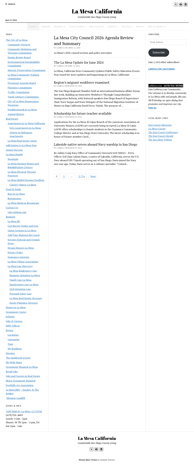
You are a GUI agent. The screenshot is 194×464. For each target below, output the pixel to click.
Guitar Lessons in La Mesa (22, 230)
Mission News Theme (88, 460)
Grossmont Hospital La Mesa (22, 367)
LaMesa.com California (161, 69)
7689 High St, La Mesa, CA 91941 (24, 411)
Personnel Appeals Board (22, 83)
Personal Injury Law (20, 293)
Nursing (10, 353)
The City (125, 26)
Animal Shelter (16, 114)
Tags (10, 344)
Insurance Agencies (18, 257)
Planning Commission (20, 87)
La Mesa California (97, 11)
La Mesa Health (14, 154)
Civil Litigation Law (20, 289)
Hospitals (13, 159)
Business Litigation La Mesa (24, 275)
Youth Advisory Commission (23, 96)
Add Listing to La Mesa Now (21, 145)
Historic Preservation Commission (26, 70)
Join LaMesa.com (17, 212)
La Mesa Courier (157, 128)
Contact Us (12, 207)
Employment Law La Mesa (23, 284)
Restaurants (14, 198)
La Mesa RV (14, 221)
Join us (152, 107)
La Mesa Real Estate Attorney (25, 298)
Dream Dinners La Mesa (21, 248)
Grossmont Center (16, 312)
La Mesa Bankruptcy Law (23, 270)
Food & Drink (76, 26)
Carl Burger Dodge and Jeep (23, 226)
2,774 (81, 176)
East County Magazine (160, 125)
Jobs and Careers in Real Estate (23, 376)
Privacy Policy (15, 252)
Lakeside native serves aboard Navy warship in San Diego (95, 144)
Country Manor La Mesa (22, 184)
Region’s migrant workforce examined (81, 82)
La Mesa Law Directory (20, 266)
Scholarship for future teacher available (83, 113)
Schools (10, 316)
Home (32, 26)
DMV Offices (13, 325)
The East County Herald (160, 136)
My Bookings (15, 348)
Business (58, 26)
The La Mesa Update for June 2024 (78, 62)
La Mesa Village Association (23, 261)
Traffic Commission (18, 92)
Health (111, 26)
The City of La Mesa (16, 40)
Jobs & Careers (155, 26)
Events (9, 330)
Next (93, 176)
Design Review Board (19, 57)
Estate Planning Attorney (23, 302)
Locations (13, 335)
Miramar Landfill (15, 398)
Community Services (19, 44)
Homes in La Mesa (16, 307)
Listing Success (14, 150)
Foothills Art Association (19, 385)
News (139, 26)
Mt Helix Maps (14, 362)
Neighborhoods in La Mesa (22, 109)
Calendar (45, 26)
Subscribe (159, 52)
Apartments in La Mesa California (26, 123)
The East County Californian (163, 132)
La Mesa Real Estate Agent (22, 140)
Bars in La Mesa (16, 194)
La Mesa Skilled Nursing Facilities (26, 180)
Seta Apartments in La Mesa (25, 128)
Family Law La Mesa (20, 280)
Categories (13, 339)
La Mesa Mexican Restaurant (23, 203)
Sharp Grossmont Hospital (20, 380)
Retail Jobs (12, 371)
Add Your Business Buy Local (23, 235)
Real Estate (95, 26)
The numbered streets (18, 357)
